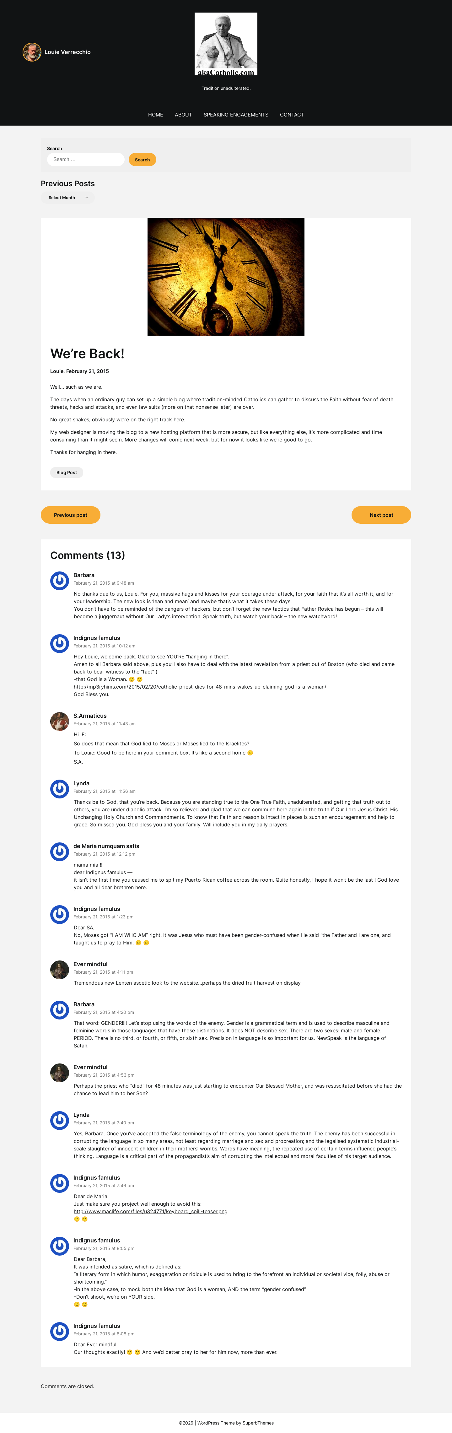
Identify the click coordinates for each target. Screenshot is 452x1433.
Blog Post (66, 472)
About (183, 114)
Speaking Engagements (236, 114)
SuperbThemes (258, 1422)
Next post (381, 515)
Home (155, 114)
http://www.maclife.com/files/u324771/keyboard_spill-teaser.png (151, 1211)
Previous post (70, 515)
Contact (292, 114)
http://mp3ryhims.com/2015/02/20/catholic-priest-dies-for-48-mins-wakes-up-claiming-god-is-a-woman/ (200, 687)
